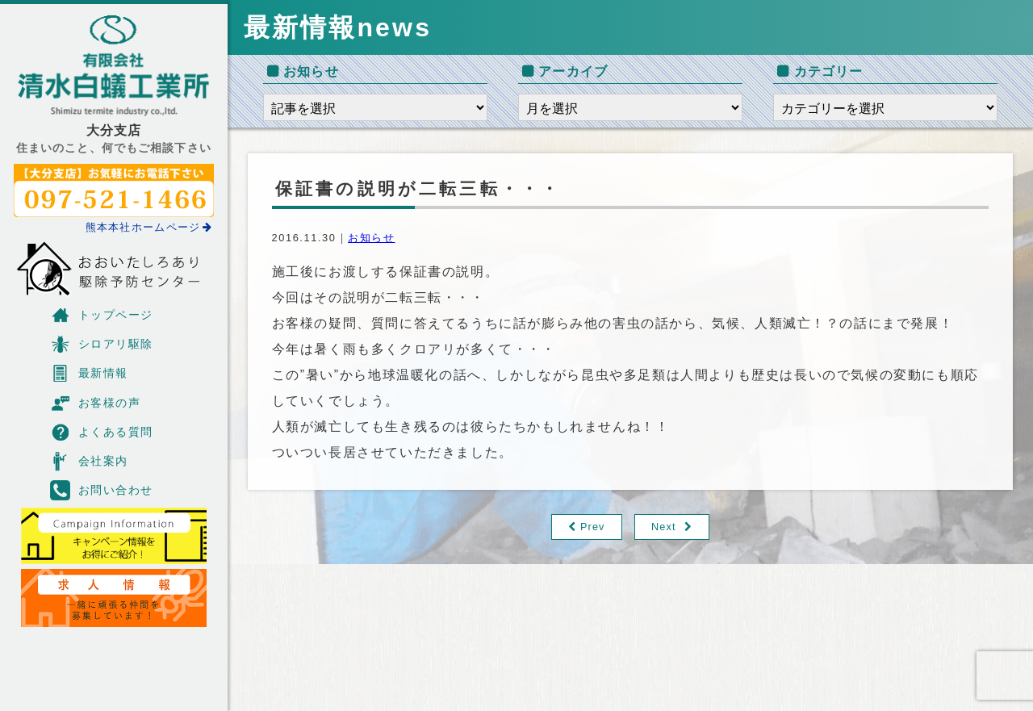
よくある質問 (101, 432)
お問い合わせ (101, 490)
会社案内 (89, 461)
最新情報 (89, 373)
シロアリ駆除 (101, 344)
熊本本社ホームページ (149, 227)
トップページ (101, 315)
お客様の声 (95, 403)
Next (663, 527)
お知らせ (371, 238)
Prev (592, 527)
